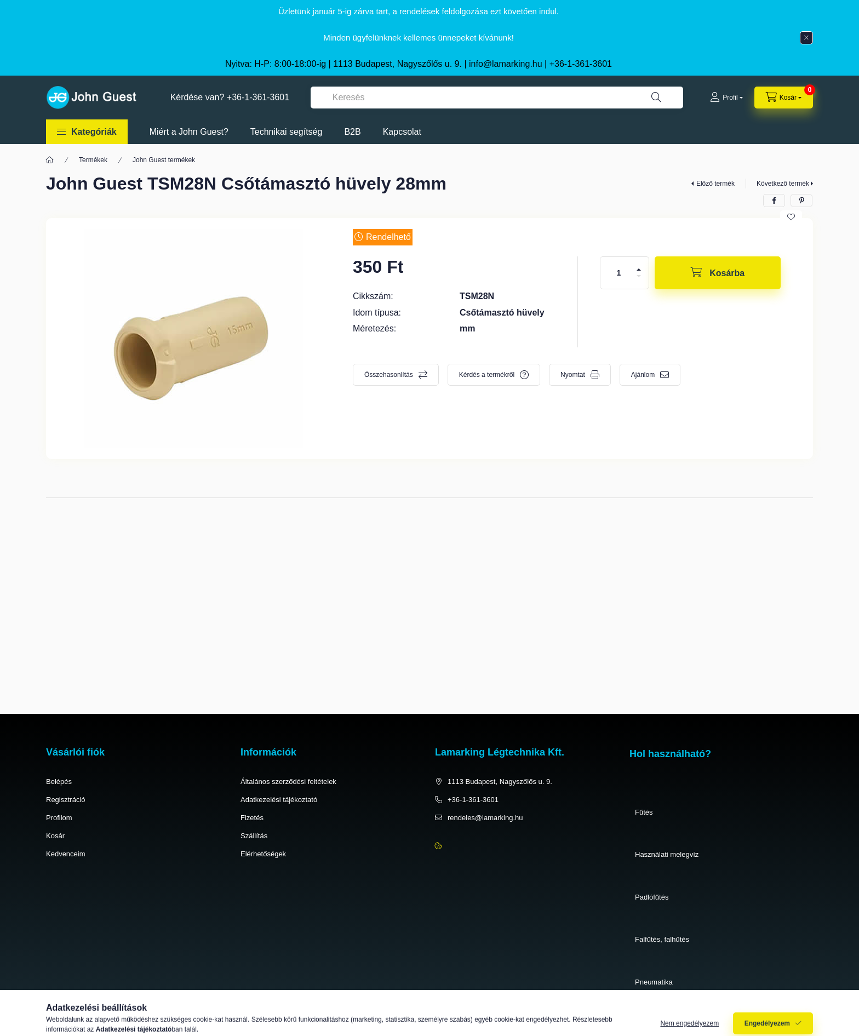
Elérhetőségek (263, 854)
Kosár (55, 836)
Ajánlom (643, 375)
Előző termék (715, 183)
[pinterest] (801, 200)
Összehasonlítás (388, 375)
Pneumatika (654, 982)
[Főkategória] (50, 160)
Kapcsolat (402, 131)
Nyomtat (572, 375)
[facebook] (774, 200)
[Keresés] (656, 97)
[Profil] (726, 97)
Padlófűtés (651, 897)
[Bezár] (806, 37)
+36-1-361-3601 (580, 63)
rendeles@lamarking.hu (485, 818)
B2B (352, 131)
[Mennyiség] (619, 273)
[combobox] (497, 97)
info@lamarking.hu (505, 63)
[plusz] (638, 269)
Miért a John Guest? (189, 131)
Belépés (59, 781)
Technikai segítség (286, 131)
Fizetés (252, 818)
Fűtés (644, 812)
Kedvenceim (65, 854)
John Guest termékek (164, 160)
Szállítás (253, 836)
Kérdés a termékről (486, 375)
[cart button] (783, 97)
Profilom (59, 818)
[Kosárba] (718, 272)
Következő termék (783, 183)
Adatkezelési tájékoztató (278, 799)
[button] (87, 131)
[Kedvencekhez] (791, 217)
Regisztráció (65, 799)
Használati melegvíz (666, 854)
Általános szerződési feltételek (288, 781)
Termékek (93, 160)
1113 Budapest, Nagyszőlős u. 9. (500, 781)
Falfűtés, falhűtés (662, 939)
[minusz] (638, 276)
